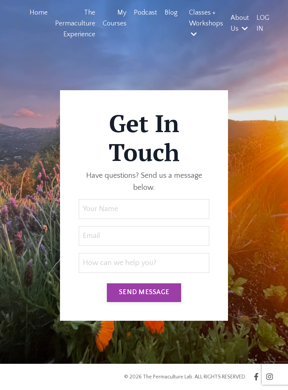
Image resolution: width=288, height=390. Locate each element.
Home (39, 12)
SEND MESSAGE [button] (144, 292)
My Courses (114, 18)
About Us (240, 23)
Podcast (145, 12)
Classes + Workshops (206, 23)
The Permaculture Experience (75, 23)
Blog (171, 12)
